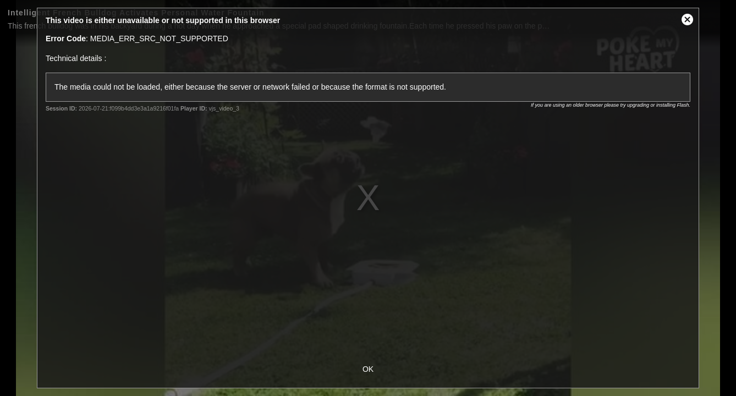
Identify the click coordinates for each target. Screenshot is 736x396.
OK (368, 369)
